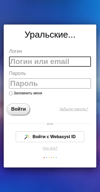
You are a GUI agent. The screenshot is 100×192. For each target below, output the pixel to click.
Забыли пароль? (73, 109)
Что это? (50, 148)
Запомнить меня (25, 93)
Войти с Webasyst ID (50, 136)
